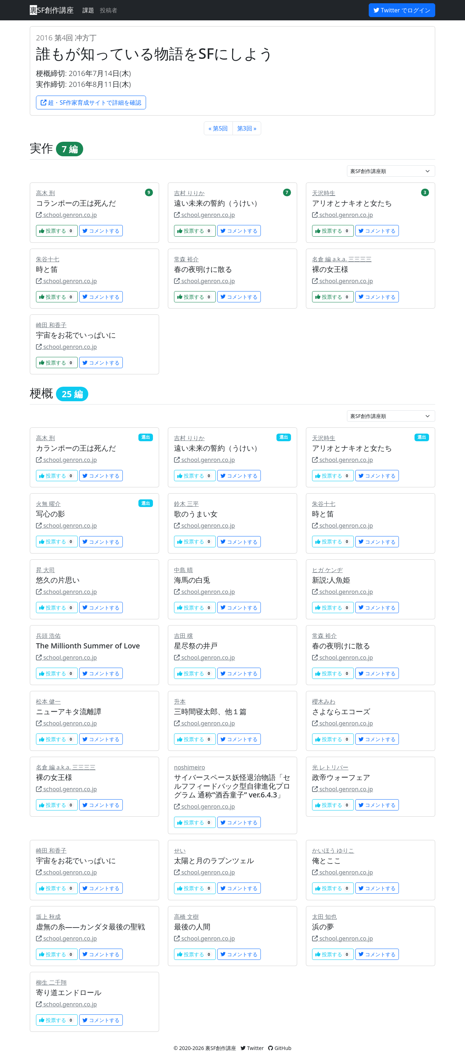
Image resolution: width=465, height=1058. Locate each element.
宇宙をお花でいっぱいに (76, 335)
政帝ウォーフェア (341, 777)
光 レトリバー (330, 767)
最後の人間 (192, 927)
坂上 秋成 (48, 917)
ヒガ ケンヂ (327, 570)
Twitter (252, 1048)
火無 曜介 (48, 504)
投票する (56, 230)
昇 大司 (45, 570)
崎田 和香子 (51, 325)
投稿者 (108, 10)
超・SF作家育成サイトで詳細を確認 (91, 102)
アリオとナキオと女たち (352, 203)
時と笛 (47, 269)
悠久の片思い (58, 580)
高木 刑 (45, 193)
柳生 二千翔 (51, 982)
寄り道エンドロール (68, 992)
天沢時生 (323, 193)
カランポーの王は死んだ (76, 448)
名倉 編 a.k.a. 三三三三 (342, 259)
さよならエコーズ (341, 711)
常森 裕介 (186, 259)
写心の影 (50, 514)
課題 (88, 10)
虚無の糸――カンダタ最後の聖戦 (90, 927)
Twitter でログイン (401, 10)
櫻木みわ (323, 701)
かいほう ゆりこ (333, 850)
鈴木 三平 (186, 504)
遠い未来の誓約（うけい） (217, 203)
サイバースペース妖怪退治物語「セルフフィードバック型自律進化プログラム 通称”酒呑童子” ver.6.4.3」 (232, 786)
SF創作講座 (52, 10)
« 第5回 (218, 128)
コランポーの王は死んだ (76, 203)
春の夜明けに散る (203, 269)
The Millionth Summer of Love (88, 646)
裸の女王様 (330, 269)
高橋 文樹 (186, 917)
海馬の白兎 (192, 580)
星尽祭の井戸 (196, 646)
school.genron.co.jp (66, 215)
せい (180, 850)
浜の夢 (323, 927)
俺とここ (326, 860)
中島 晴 (183, 570)
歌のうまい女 (196, 514)
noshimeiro (189, 767)
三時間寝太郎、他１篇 (210, 711)
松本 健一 (48, 701)
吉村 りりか (189, 193)
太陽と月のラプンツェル (214, 860)
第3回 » (246, 128)
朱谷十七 (47, 259)
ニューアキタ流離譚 (68, 711)
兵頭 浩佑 (48, 636)
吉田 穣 (183, 636)
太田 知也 (324, 917)
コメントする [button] (101, 230)
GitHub (279, 1048)
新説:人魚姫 (331, 580)
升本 (180, 701)
